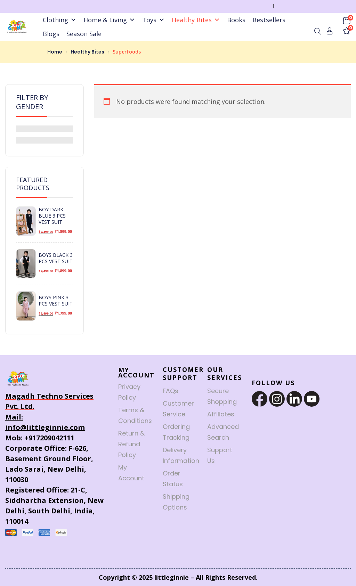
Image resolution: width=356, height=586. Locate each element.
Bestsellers (268, 20)
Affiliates (220, 414)
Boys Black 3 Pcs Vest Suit (56, 258)
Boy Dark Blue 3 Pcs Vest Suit (52, 215)
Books (236, 20)
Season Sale (84, 34)
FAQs (170, 390)
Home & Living (109, 20)
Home (54, 51)
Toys (153, 20)
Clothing (59, 20)
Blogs (51, 34)
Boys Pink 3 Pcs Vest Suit (56, 300)
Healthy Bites (196, 20)
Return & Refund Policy (131, 444)
